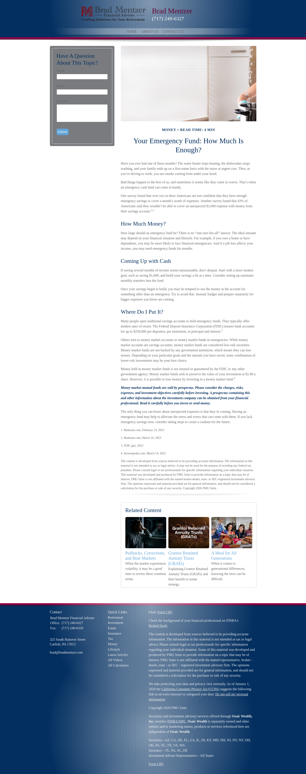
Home (132, 31)
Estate (112, 628)
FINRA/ (172, 721)
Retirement (115, 617)
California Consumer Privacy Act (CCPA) (190, 689)
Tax (110, 638)
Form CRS (164, 612)
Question (63, 101)
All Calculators (118, 665)
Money (113, 644)
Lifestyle (114, 649)
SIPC (182, 721)
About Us (149, 31)
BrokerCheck (158, 626)
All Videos (115, 660)
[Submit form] (63, 132)
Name (61, 70)
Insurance (114, 633)
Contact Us (172, 31)
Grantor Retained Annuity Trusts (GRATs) (183, 558)
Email (61, 86)
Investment (115, 622)
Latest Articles (118, 655)
